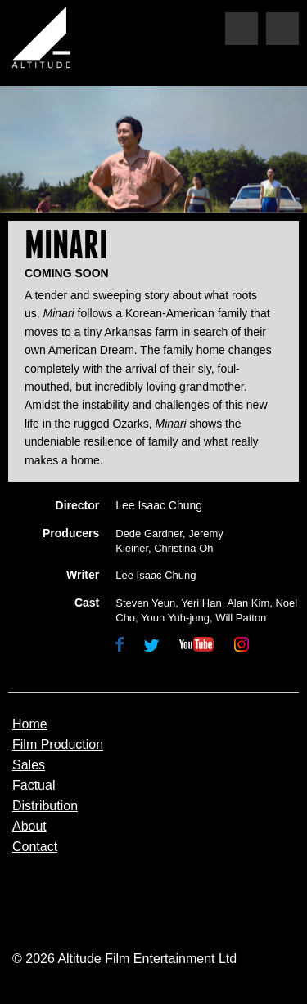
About (29, 826)
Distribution (45, 806)
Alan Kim (248, 603)
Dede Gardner (149, 533)
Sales (28, 765)
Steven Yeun (145, 603)
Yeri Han (201, 603)
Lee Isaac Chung (158, 505)
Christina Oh (183, 548)
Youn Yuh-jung (175, 618)
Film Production (57, 744)
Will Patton (240, 618)
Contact (34, 847)
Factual (33, 785)
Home (29, 724)
